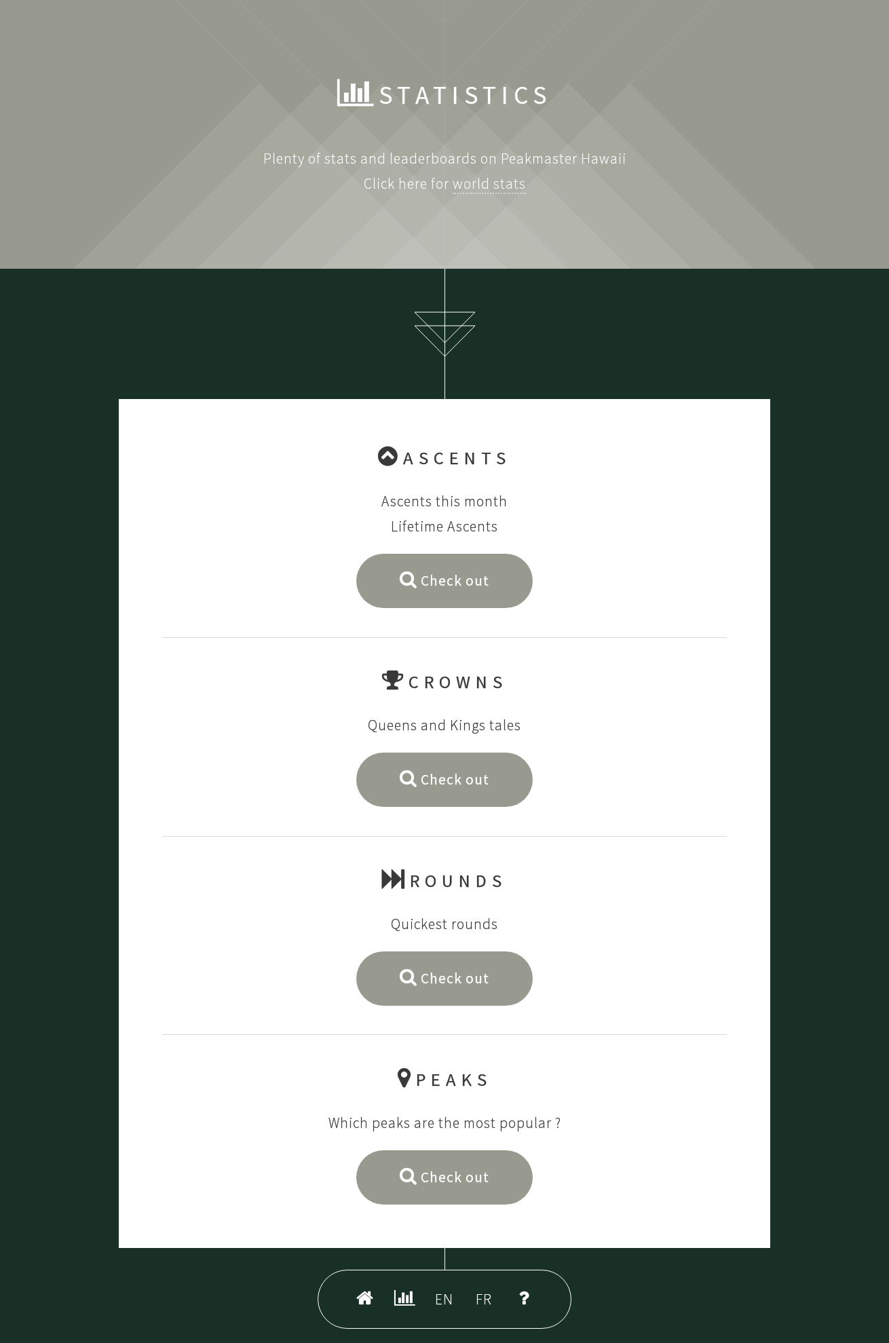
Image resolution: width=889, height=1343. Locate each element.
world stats (489, 183)
